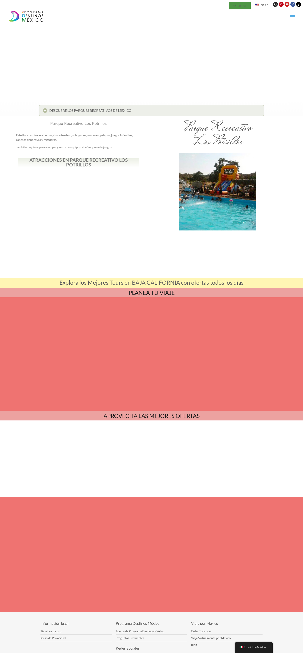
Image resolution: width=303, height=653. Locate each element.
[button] (151, 111)
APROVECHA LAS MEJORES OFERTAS (152, 415)
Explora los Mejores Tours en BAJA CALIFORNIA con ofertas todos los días (151, 282)
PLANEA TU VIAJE (152, 292)
